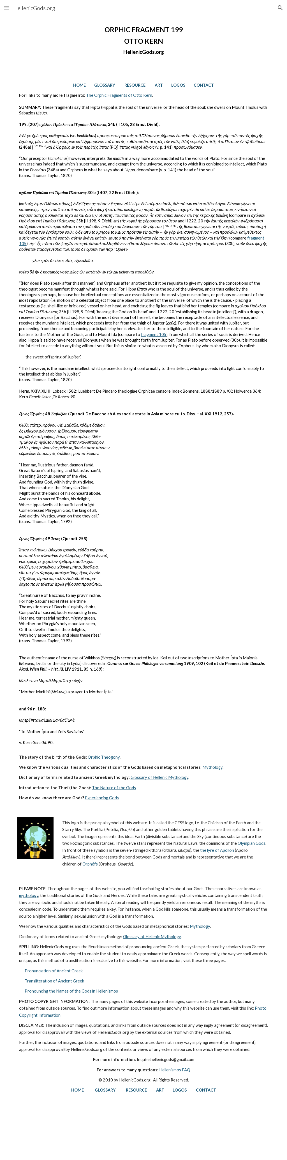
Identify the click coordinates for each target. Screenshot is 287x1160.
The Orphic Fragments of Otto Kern (119, 95)
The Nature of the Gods (114, 787)
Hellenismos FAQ (174, 1069)
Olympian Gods (251, 843)
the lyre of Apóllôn (217, 850)
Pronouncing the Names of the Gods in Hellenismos (71, 991)
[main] (143, 40)
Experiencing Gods (102, 797)
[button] (6, 7)
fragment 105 (153, 334)
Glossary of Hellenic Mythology (159, 777)
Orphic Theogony (104, 757)
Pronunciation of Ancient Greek (54, 970)
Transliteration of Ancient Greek (54, 981)
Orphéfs (90, 864)
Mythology (212, 767)
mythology (28, 895)
